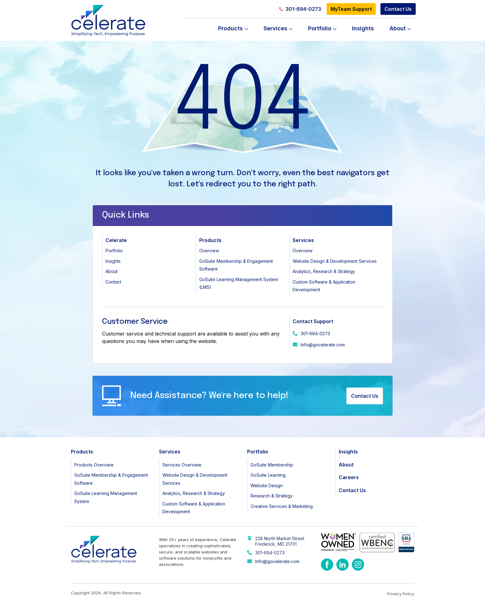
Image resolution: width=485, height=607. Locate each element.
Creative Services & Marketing (282, 506)
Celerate (116, 240)
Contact (113, 281)
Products (230, 28)
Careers (349, 477)
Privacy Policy (400, 593)
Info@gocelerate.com (323, 344)
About (397, 28)
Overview (209, 250)
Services (275, 28)
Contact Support (313, 321)
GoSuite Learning (268, 475)
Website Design (267, 485)
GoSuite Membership (272, 464)
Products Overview (94, 464)
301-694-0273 (300, 9)
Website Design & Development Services (335, 261)
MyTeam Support (351, 9)
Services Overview (181, 464)
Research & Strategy (272, 495)
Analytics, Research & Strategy (324, 271)
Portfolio (319, 28)
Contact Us (398, 9)
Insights (363, 28)
